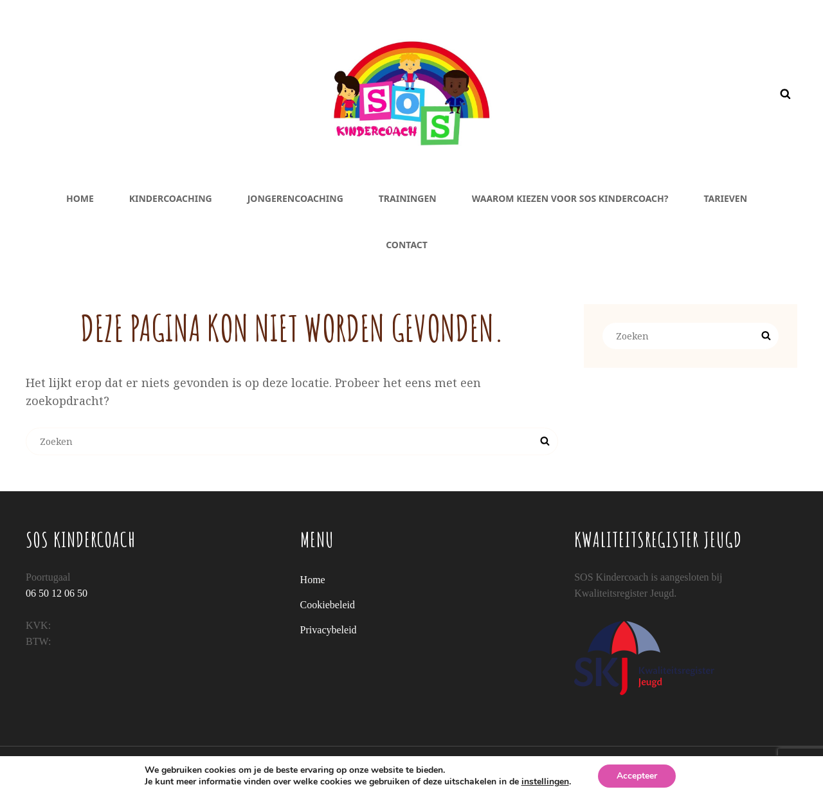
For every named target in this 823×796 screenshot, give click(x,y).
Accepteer (637, 776)
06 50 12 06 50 (56, 593)
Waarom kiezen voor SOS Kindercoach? (570, 198)
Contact (407, 245)
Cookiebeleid (327, 604)
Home (80, 198)
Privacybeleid (328, 629)
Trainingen (408, 198)
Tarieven (726, 198)
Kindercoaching (170, 198)
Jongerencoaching (295, 198)
